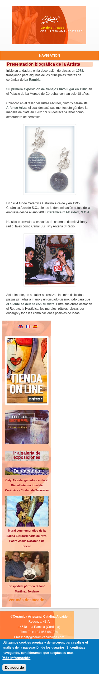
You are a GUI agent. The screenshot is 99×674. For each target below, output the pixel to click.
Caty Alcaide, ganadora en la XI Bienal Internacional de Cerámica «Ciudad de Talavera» (27, 485)
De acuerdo (14, 667)
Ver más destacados (27, 599)
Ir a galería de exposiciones (26, 455)
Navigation (49, 55)
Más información (16, 658)
